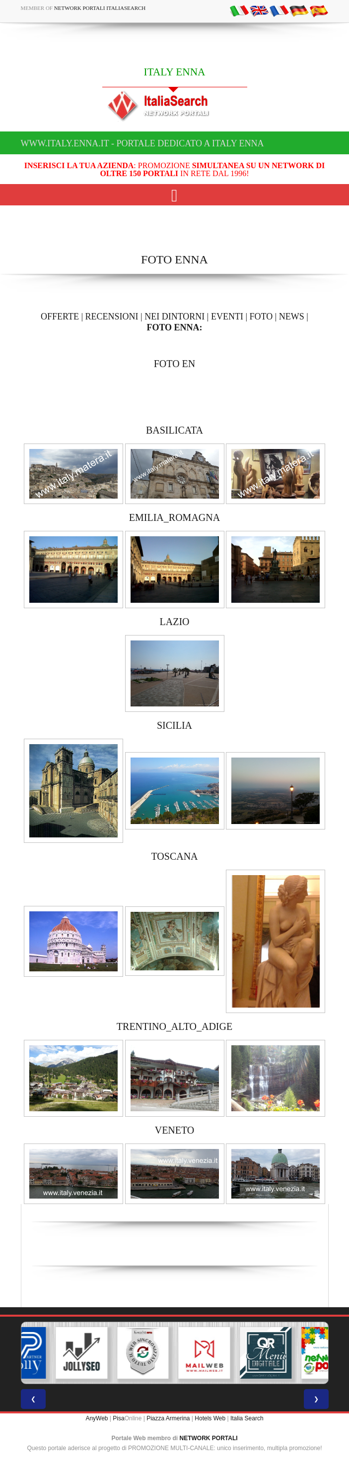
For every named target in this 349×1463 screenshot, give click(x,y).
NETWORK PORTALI (209, 1438)
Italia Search (247, 1418)
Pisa (118, 1418)
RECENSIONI (112, 316)
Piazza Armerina (168, 1418)
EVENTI (227, 316)
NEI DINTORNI (174, 316)
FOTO (261, 316)
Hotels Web (210, 1418)
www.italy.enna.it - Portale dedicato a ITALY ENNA (142, 143)
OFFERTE (60, 316)
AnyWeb (96, 1418)
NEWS (291, 316)
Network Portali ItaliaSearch (100, 8)
